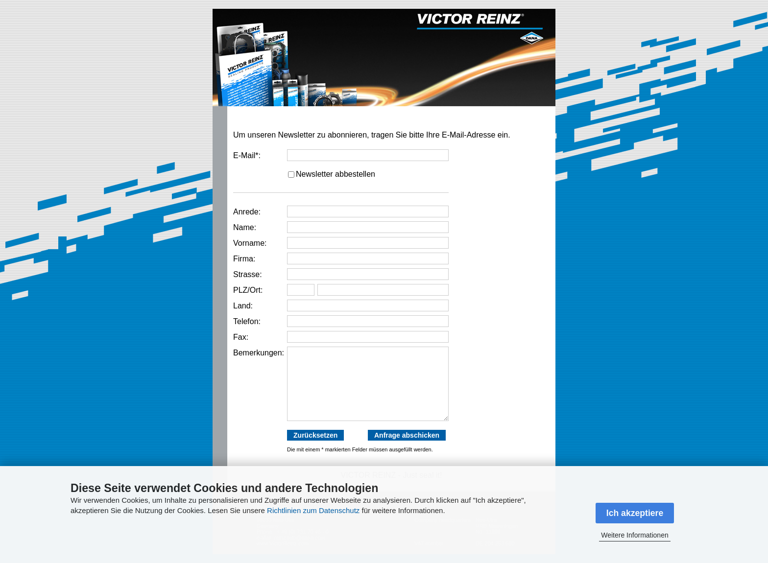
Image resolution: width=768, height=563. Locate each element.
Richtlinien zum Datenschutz (313, 510)
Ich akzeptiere (634, 513)
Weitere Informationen (634, 535)
